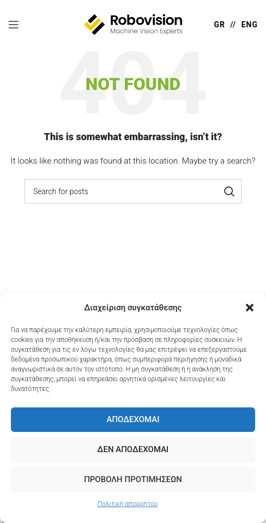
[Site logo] (133, 24)
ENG (249, 24)
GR (219, 24)
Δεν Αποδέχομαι (133, 449)
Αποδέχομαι (132, 419)
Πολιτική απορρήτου (128, 504)
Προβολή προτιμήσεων (133, 479)
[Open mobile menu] (14, 24)
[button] (249, 307)
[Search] (133, 191)
